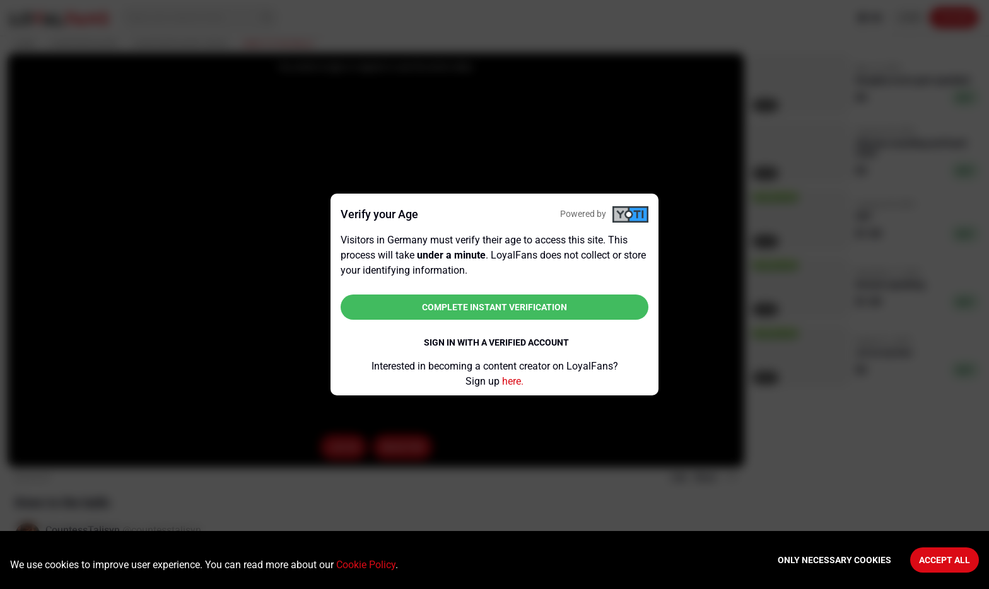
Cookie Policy (365, 565)
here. (513, 381)
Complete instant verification (494, 307)
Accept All (944, 560)
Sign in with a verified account (496, 342)
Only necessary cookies (834, 560)
